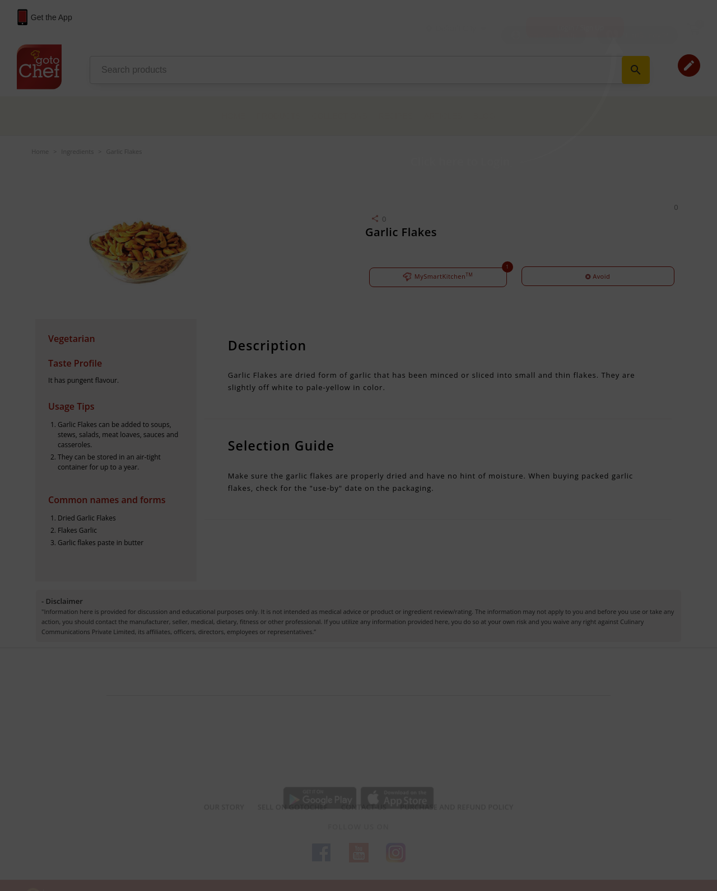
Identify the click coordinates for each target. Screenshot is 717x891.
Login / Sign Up (580, 27)
